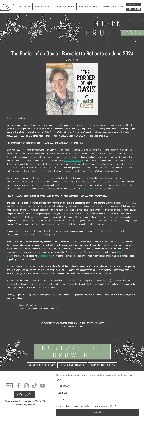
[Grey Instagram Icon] (26, 386)
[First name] (96, 386)
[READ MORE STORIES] (72, 365)
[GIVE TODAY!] (133, 4)
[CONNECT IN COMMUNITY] (41, 365)
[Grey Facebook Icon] (18, 386)
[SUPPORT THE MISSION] (102, 365)
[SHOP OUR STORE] (133, 9)
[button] (23, 6)
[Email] (96, 400)
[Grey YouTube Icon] (42, 386)
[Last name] (96, 393)
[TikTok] (34, 386)
